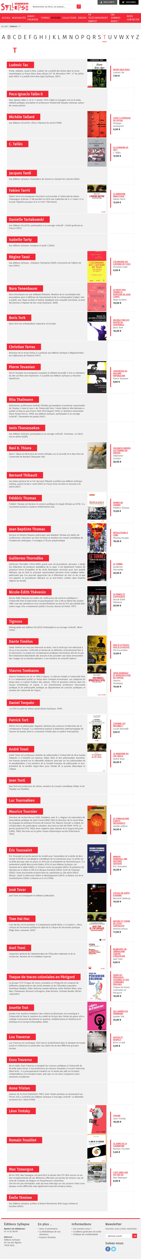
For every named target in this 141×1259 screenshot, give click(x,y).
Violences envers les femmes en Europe (122, 450)
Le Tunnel (118, 564)
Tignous (15, 621)
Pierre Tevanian (22, 367)
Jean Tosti (17, 780)
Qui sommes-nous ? (116, 18)
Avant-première (32, 18)
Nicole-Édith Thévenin (27, 592)
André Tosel (18, 749)
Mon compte (107, 2)
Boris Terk (17, 318)
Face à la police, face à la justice (121, 646)
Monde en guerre (118, 503)
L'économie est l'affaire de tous (121, 263)
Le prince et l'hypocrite (119, 595)
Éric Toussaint (20, 850)
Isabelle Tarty (20, 240)
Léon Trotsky (19, 1111)
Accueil (6, 17)
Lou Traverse (19, 1037)
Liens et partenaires (48, 1229)
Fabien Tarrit (19, 190)
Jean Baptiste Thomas (27, 529)
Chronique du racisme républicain (120, 373)
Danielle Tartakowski (26, 219)
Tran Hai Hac (19, 919)
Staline (116, 1115)
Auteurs (56, 17)
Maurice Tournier (23, 811)
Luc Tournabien (22, 800)
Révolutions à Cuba (120, 534)
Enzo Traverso (20, 1060)
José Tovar (17, 890)
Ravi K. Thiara (20, 448)
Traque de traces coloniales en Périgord (42, 977)
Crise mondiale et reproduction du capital (121, 675)
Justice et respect (118, 1038)
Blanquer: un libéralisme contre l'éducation (120, 952)
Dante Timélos (21, 641)
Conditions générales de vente (87, 1231)
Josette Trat (18, 1008)
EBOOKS (82, 17)
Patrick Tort (18, 720)
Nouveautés (19, 17)
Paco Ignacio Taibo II (26, 94)
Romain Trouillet (22, 1140)
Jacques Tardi (20, 173)
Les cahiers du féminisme (120, 1012)
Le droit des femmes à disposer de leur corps (121, 293)
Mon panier (129, 2)
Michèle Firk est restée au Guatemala (121, 322)
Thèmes (45, 17)
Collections (69, 17)
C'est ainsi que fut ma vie (120, 1173)
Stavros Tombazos (24, 671)
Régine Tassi (19, 257)
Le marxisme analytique (119, 195)
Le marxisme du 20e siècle (121, 754)
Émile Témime (20, 1198)
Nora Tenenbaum (23, 288)
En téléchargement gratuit (98, 18)
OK (135, 1236)
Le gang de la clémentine (120, 1144)
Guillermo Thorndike (26, 558)
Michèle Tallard (21, 117)
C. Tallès (16, 144)
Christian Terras (22, 347)
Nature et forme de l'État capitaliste (121, 923)
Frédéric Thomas (22, 498)
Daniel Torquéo (21, 703)
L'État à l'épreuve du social (122, 119)
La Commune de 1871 (120, 148)
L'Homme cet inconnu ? (119, 724)
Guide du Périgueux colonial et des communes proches (121, 980)
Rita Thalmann (21, 399)
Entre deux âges (121, 69)
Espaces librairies (47, 1237)
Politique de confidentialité (85, 1234)
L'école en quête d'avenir (121, 894)
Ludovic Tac (18, 65)
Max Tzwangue (21, 1169)
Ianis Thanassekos (24, 428)
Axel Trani (17, 948)
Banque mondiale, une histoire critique (120, 860)
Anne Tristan (19, 1088)
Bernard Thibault (23, 475)
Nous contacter (133, 18)
